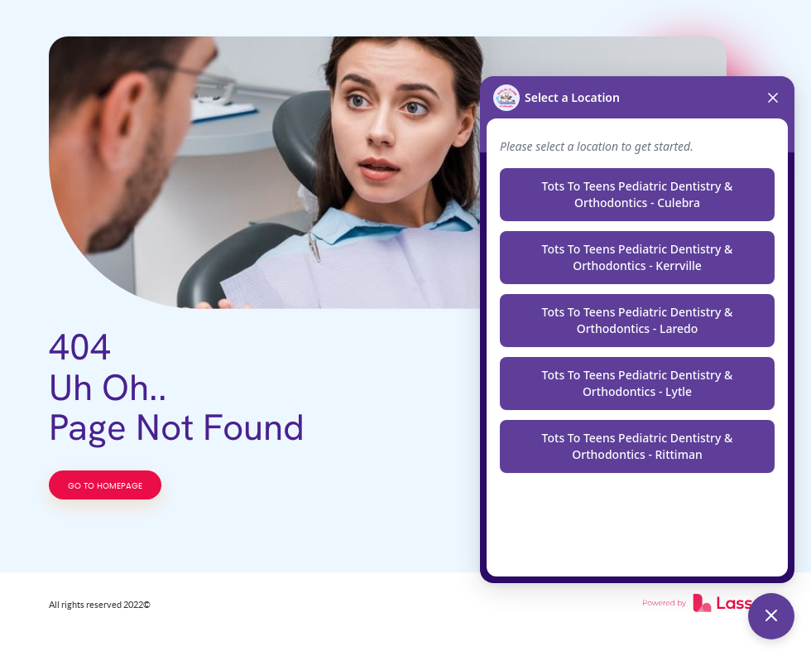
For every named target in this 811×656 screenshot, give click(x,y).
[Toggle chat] (771, 616)
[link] (702, 604)
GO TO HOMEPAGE (105, 486)
